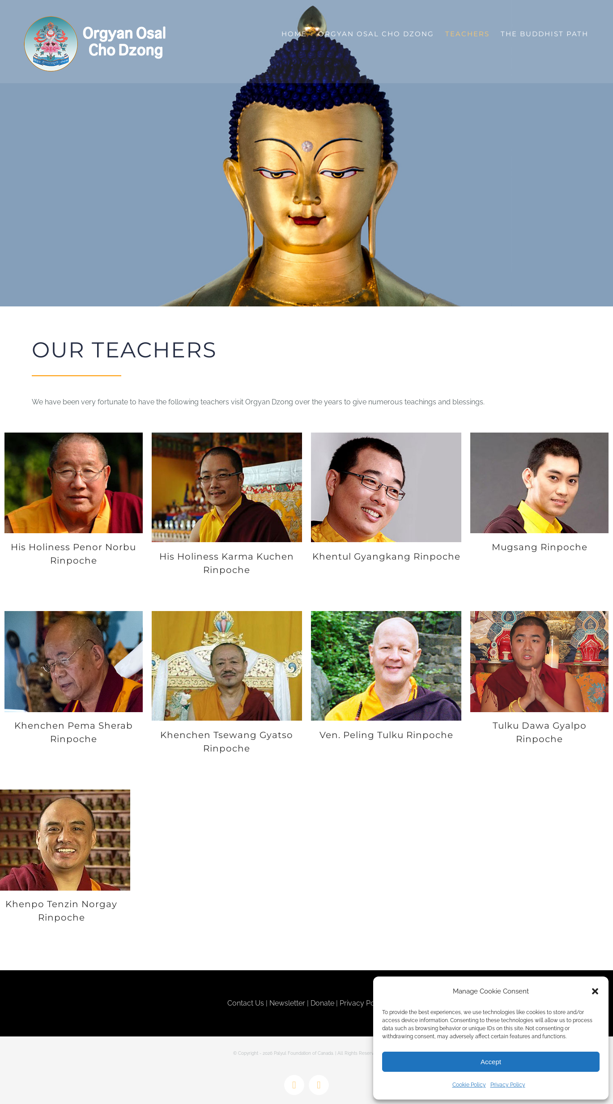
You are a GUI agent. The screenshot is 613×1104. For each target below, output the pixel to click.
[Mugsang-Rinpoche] (539, 436)
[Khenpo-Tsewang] (227, 614)
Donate (322, 1003)
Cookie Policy (469, 1085)
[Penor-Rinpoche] (73, 436)
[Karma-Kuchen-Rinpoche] (227, 436)
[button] (595, 991)
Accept (491, 1062)
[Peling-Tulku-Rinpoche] (386, 614)
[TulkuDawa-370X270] (539, 614)
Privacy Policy (507, 1085)
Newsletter (287, 1003)
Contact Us (245, 1003)
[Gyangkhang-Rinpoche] (386, 436)
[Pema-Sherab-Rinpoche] (73, 614)
